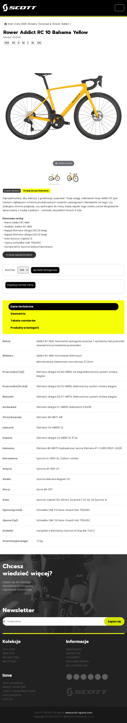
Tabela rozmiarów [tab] (23, 320)
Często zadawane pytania (19, 691)
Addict (65, 24)
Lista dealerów (12, 695)
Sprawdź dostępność (45, 270)
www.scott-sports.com (78, 712)
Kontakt (8, 699)
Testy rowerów (13, 683)
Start (10, 24)
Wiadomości (74, 649)
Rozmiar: (10, 270)
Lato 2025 (21, 24)
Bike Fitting (9, 661)
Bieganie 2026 (11, 657)
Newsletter (73, 653)
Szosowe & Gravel (49, 24)
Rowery (33, 24)
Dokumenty (73, 657)
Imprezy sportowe (14, 687)
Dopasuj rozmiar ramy (20, 285)
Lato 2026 (9, 649)
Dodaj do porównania (36, 190)
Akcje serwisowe (77, 665)
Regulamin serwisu (77, 661)
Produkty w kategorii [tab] (25, 328)
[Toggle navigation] (119, 7)
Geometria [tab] (18, 313)
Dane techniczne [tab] (22, 306)
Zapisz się (114, 621)
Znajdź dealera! (12, 190)
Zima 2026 (8, 653)
